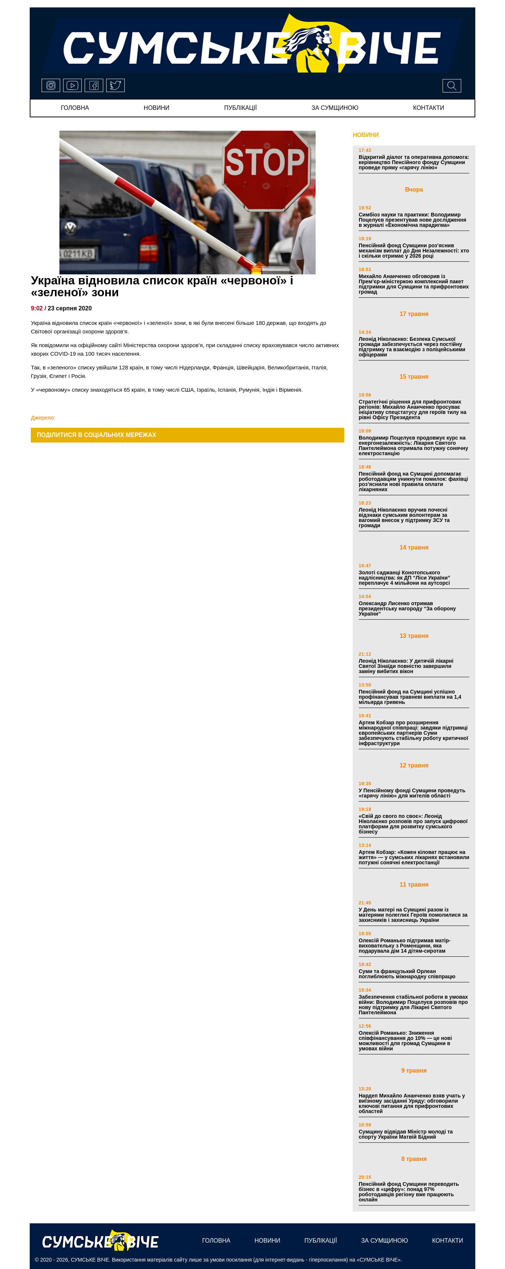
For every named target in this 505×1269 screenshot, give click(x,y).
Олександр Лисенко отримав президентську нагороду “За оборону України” (407, 608)
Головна (75, 108)
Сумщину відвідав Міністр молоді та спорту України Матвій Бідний (406, 1134)
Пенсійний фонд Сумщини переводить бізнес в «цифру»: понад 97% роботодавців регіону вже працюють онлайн (409, 1192)
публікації (240, 108)
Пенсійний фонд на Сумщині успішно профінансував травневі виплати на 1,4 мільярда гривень (410, 697)
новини (156, 108)
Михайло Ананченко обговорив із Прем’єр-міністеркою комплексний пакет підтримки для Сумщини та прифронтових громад (414, 284)
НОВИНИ (366, 135)
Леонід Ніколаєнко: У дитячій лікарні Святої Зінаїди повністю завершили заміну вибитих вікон (406, 666)
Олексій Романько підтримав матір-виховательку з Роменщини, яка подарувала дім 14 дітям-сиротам (404, 945)
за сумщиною (335, 108)
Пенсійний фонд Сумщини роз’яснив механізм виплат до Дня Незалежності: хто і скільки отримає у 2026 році (414, 250)
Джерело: (43, 417)
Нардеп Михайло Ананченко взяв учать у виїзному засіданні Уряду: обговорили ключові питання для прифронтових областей (412, 1103)
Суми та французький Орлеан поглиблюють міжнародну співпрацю (407, 973)
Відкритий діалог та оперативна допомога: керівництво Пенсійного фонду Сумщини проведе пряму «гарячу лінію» (414, 162)
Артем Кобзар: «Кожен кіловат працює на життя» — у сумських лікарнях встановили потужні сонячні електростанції (414, 857)
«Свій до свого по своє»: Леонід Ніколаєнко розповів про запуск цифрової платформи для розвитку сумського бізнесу (413, 824)
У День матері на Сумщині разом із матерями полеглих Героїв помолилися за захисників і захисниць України (413, 915)
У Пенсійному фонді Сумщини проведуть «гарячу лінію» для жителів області (412, 793)
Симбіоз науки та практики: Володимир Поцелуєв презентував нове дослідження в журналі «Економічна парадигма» (412, 220)
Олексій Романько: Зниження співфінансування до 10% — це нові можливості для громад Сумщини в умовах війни (405, 1040)
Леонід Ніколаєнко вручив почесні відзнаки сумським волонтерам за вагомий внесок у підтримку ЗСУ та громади (404, 517)
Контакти (428, 108)
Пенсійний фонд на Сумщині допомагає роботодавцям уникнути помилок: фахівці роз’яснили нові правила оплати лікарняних (413, 481)
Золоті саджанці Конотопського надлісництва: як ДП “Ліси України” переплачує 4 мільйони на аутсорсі (404, 578)
